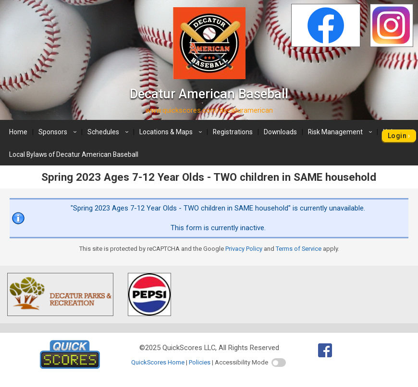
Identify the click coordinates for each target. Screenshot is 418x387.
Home (18, 132)
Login (397, 136)
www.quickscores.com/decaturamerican (209, 110)
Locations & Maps (172, 132)
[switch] (278, 362)
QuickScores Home (157, 362)
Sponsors (58, 132)
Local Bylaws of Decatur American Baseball (73, 154)
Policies (199, 362)
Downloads (280, 132)
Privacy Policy (243, 248)
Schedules (109, 132)
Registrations (233, 132)
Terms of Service (298, 248)
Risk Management (341, 132)
